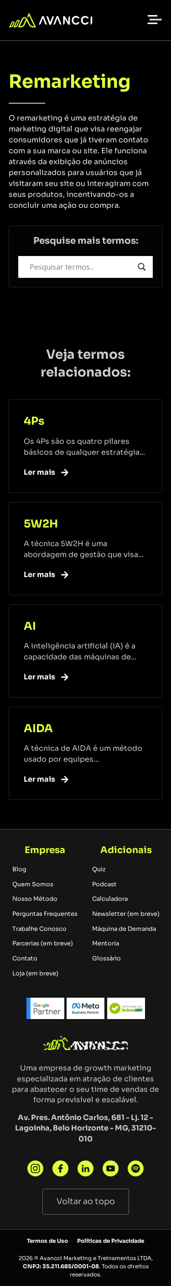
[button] (155, 19)
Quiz (98, 869)
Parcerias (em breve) (42, 943)
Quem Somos (32, 884)
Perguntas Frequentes (45, 914)
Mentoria (105, 943)
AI (30, 626)
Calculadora (110, 899)
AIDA (38, 728)
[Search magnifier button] (141, 267)
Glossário (106, 958)
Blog (19, 869)
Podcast (104, 884)
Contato (24, 958)
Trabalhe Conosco (39, 929)
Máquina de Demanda (124, 929)
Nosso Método (34, 899)
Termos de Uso (47, 1240)
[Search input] (81, 267)
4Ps (34, 421)
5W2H (41, 524)
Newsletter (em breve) (126, 914)
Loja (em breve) (35, 973)
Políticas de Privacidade (110, 1240)
